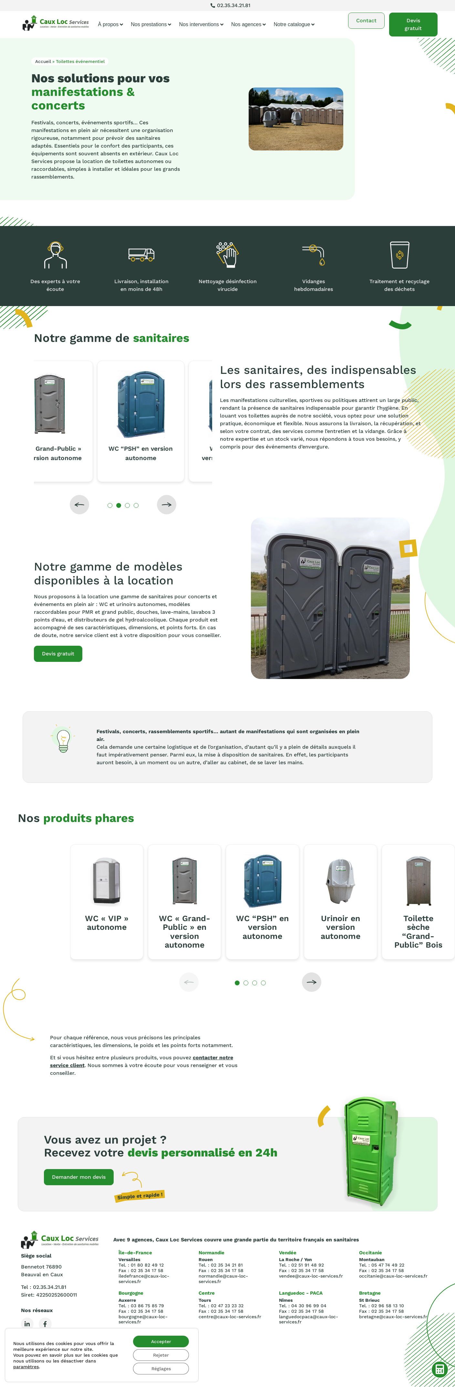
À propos (110, 24)
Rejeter (161, 1355)
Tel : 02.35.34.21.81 (43, 1287)
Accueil (43, 61)
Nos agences (248, 24)
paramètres (26, 1366)
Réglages (161, 1368)
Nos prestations (151, 24)
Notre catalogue (294, 24)
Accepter (161, 1341)
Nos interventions (201, 24)
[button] (79, 504)
